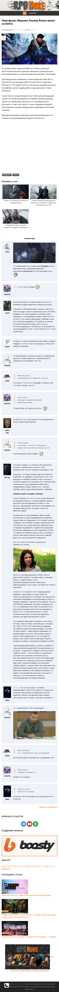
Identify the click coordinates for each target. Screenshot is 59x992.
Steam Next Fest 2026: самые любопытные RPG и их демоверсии (26, 895)
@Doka (16, 287)
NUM (4, 869)
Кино (16, 175)
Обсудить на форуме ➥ (48, 807)
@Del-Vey (16, 688)
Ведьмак (7, 175)
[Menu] (24, 13)
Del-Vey (33, 30)
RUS (8, 869)
